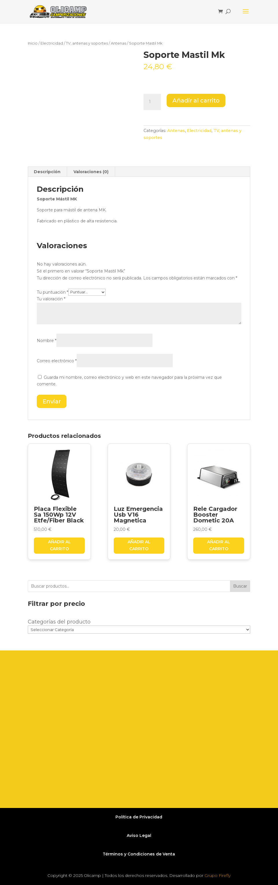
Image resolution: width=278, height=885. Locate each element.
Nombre (46, 340)
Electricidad (51, 43)
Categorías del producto (59, 622)
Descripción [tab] (47, 171)
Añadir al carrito (196, 100)
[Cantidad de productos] (152, 102)
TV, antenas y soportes (87, 43)
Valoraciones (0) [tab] (90, 171)
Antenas (118, 43)
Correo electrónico (57, 360)
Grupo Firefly (218, 875)
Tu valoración (51, 298)
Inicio (33, 43)
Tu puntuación (52, 292)
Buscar (240, 586)
